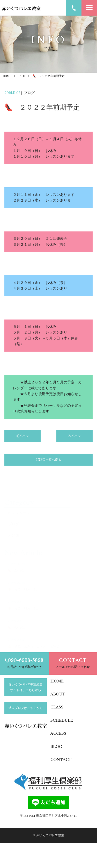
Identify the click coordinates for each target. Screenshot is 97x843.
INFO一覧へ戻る (48, 461)
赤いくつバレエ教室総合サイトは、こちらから (26, 687)
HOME (7, 75)
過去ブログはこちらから (26, 708)
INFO (22, 75)
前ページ (22, 437)
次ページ (74, 437)
